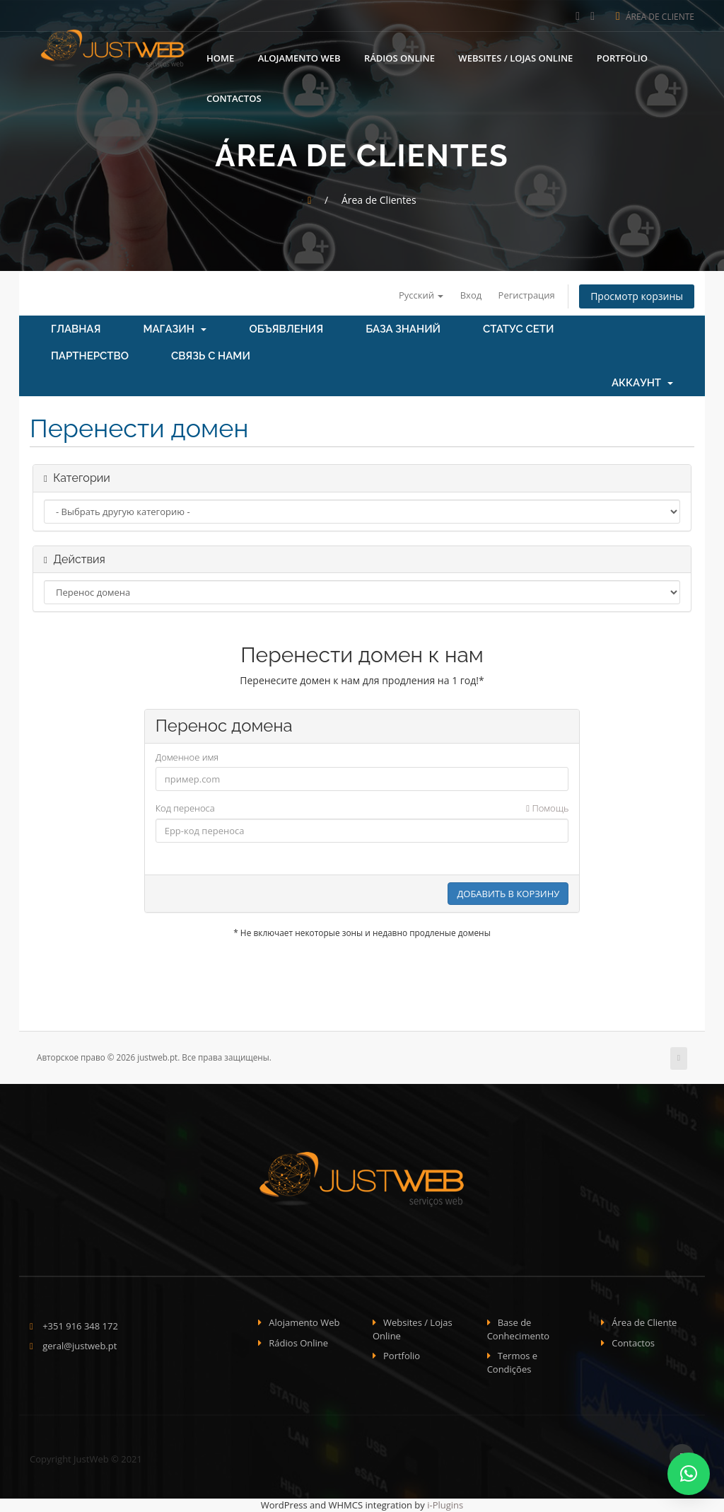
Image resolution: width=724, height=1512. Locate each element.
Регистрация (526, 295)
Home (220, 56)
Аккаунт (642, 382)
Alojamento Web (299, 56)
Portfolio (622, 56)
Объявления (286, 329)
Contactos (234, 97)
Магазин (174, 329)
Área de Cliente (655, 17)
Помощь (547, 808)
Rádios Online (399, 56)
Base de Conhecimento (518, 1329)
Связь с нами (210, 356)
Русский (421, 295)
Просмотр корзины (636, 296)
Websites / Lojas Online (515, 56)
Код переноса (362, 808)
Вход (471, 295)
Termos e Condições (512, 1362)
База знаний (403, 329)
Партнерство (90, 356)
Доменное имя (187, 757)
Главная (75, 329)
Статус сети (518, 329)
